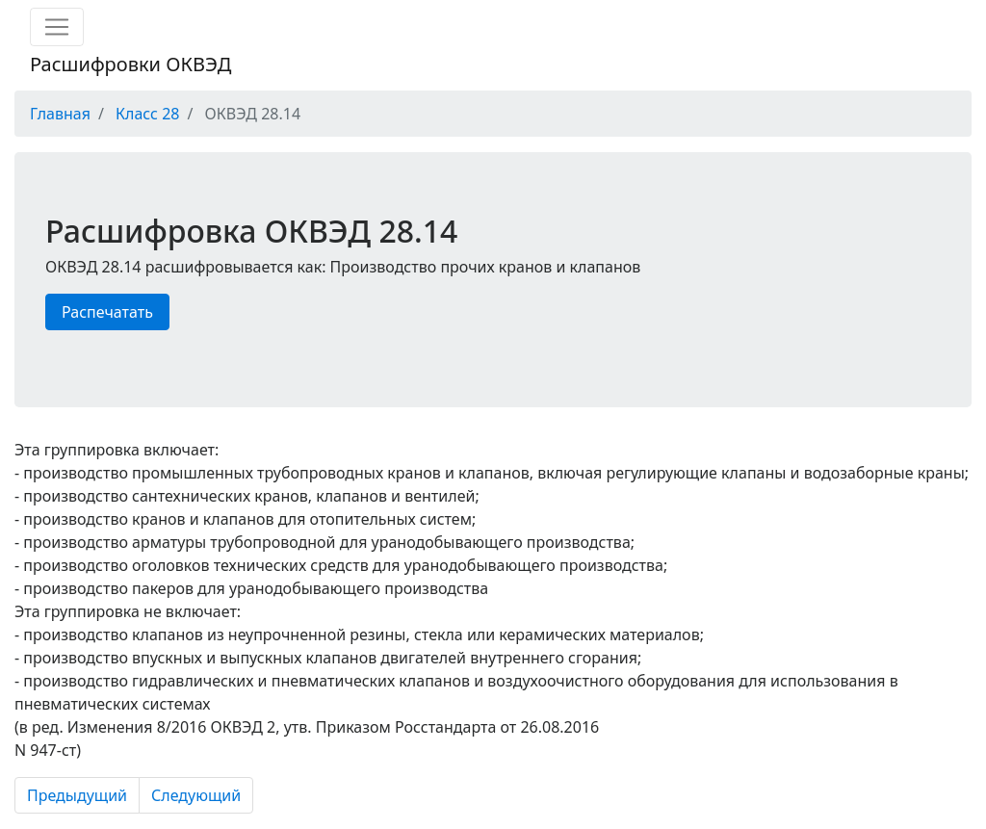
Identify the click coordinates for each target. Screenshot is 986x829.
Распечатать (107, 312)
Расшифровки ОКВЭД (130, 64)
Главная (60, 113)
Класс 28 (147, 113)
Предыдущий (77, 795)
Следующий (196, 795)
